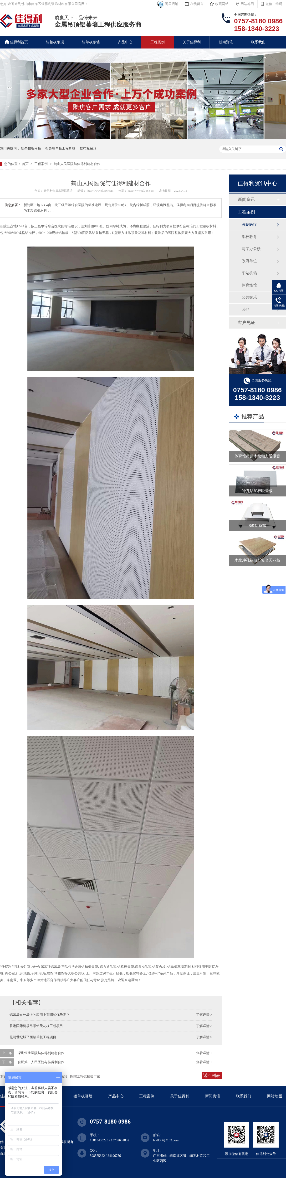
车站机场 (249, 273)
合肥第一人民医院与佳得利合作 (41, 1062)
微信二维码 (274, 4)
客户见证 (246, 322)
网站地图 (247, 4)
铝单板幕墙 (91, 42)
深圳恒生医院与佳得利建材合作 (41, 1053)
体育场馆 (249, 285)
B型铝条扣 (257, 526)
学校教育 (249, 237)
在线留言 (197, 4)
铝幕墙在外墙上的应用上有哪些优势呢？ (40, 1015)
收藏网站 (222, 4)
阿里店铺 (170, 4)
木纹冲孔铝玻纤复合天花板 (257, 560)
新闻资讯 (226, 42)
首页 (26, 164)
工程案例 (157, 42)
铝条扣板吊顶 (31, 148)
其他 (245, 309)
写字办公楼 (251, 249)
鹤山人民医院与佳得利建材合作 (77, 164)
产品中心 (125, 42)
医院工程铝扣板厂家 (85, 1076)
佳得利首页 (16, 41)
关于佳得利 (192, 42)
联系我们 (258, 42)
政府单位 (249, 261)
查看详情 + (204, 1053)
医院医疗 (249, 225)
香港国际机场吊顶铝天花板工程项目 (36, 1026)
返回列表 (211, 1075)
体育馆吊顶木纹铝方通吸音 (257, 456)
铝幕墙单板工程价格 (60, 148)
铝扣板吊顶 (55, 42)
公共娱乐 (249, 297)
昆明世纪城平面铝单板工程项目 (33, 1037)
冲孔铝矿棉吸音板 (257, 491)
